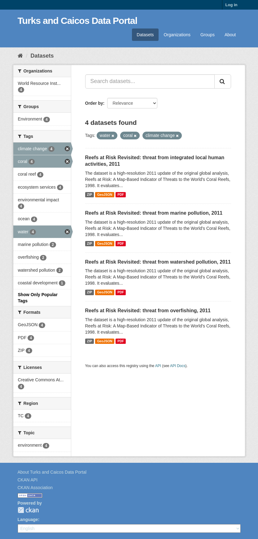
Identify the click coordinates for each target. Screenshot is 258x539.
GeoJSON (104, 194)
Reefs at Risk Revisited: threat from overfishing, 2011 (148, 310)
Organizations (177, 34)
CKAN (28, 510)
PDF (120, 194)
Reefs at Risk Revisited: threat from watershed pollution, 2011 (158, 262)
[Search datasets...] (150, 81)
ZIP (89, 194)
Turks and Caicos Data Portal (78, 20)
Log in (231, 4)
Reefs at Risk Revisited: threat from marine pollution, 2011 (154, 213)
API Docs (178, 366)
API (158, 366)
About (230, 34)
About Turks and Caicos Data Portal (52, 472)
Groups (207, 34)
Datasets (145, 34)
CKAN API (28, 479)
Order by (94, 103)
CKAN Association (35, 487)
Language (28, 519)
